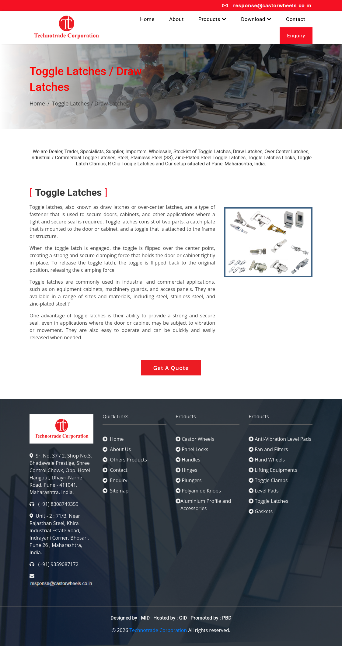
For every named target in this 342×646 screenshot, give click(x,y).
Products (212, 19)
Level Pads (266, 490)
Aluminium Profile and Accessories (205, 505)
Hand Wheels (270, 459)
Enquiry (296, 36)
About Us (117, 449)
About (176, 19)
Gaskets (264, 511)
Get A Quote (171, 367)
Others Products (125, 459)
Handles (191, 459)
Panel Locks (195, 449)
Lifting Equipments (276, 470)
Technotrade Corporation (158, 630)
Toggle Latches (271, 501)
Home (147, 19)
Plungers (191, 480)
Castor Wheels (198, 439)
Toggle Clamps (271, 480)
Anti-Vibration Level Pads (283, 439)
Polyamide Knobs (201, 490)
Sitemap (115, 490)
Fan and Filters (271, 449)
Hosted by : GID (170, 618)
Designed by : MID (130, 618)
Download (256, 19)
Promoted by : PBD (210, 618)
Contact (295, 19)
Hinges (189, 470)
